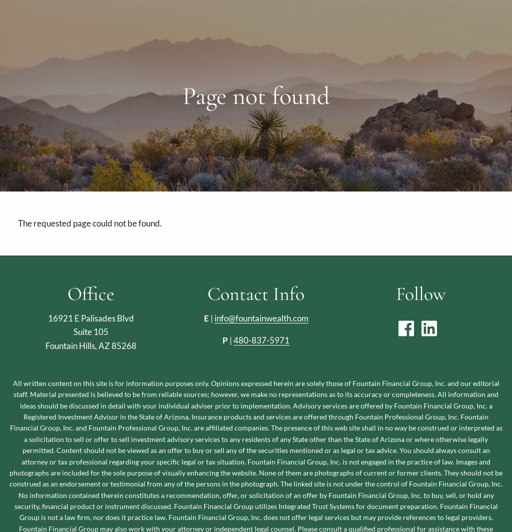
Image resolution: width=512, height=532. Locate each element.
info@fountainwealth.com (261, 318)
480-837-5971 (262, 340)
